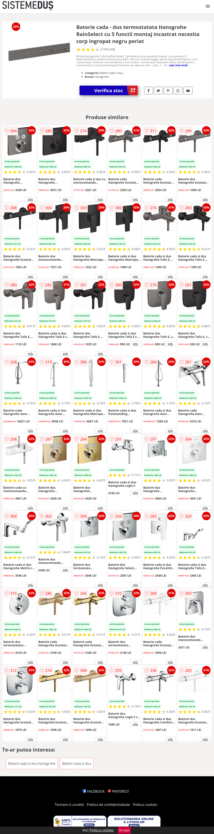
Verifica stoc (116, 90)
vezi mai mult (178, 65)
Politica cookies (145, 804)
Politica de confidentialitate (108, 804)
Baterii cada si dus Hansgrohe (31, 763)
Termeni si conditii (69, 804)
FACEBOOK (94, 791)
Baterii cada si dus (76, 763)
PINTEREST (118, 791)
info (30, 199)
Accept (124, 830)
